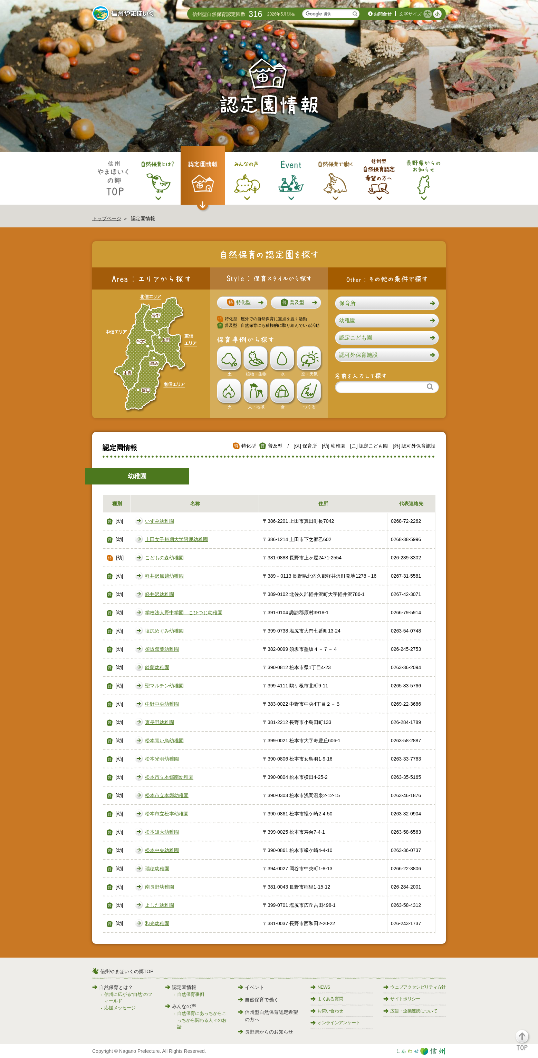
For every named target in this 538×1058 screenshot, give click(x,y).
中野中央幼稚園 (162, 704)
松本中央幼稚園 (162, 850)
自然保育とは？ (112, 987)
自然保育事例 (190, 994)
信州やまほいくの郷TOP (127, 971)
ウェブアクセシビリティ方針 (414, 987)
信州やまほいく (124, 14)
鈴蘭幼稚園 (157, 667)
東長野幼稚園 (159, 722)
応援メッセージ (120, 1007)
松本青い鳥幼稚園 (164, 740)
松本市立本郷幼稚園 (167, 795)
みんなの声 (180, 1006)
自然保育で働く (258, 999)
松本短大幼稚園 (162, 832)
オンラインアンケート (335, 1022)
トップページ (106, 218)
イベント (251, 987)
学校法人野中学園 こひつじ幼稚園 (183, 612)
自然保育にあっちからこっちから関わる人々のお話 (202, 1020)
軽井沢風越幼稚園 (164, 576)
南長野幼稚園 (159, 887)
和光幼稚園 (157, 923)
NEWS (320, 987)
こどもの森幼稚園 (164, 557)
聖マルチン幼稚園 (164, 685)
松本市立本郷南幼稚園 (169, 777)
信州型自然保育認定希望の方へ (268, 1015)
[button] (242, 302)
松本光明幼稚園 (164, 759)
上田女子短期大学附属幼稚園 (176, 539)
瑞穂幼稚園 (157, 868)
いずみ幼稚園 (159, 521)
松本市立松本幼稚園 (167, 813)
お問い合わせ (326, 1010)
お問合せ (383, 14)
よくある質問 (326, 998)
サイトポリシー (401, 998)
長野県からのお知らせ (265, 1032)
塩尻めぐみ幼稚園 (164, 631)
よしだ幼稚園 (159, 905)
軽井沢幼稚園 (159, 594)
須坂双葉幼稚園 (162, 649)
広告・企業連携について (410, 1010)
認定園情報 (180, 987)
